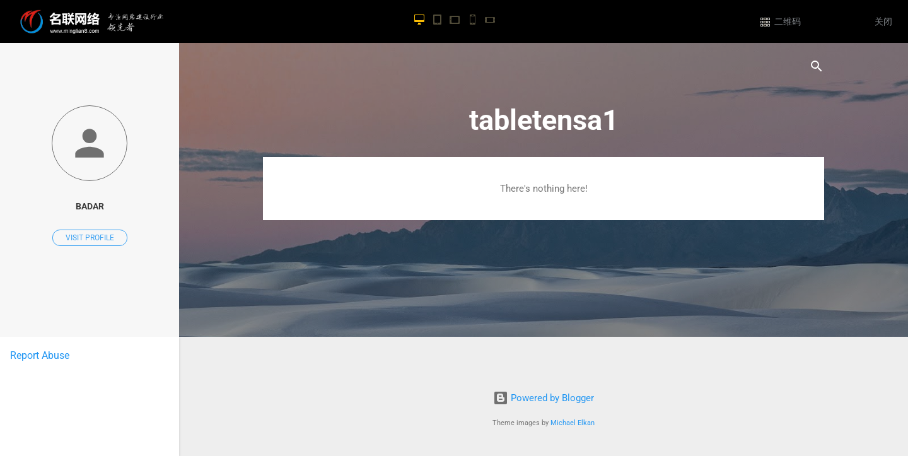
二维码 (787, 21)
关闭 (883, 21)
